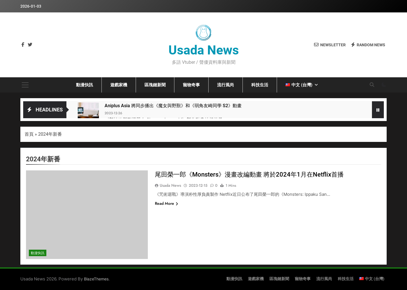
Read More (166, 203)
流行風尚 (225, 84)
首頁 (29, 134)
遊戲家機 (118, 84)
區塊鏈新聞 (155, 84)
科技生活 (259, 84)
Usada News (203, 50)
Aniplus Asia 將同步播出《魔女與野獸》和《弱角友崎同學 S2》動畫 (173, 105)
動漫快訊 (84, 84)
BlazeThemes (96, 278)
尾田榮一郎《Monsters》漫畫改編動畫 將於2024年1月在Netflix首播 (249, 174)
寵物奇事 (191, 84)
